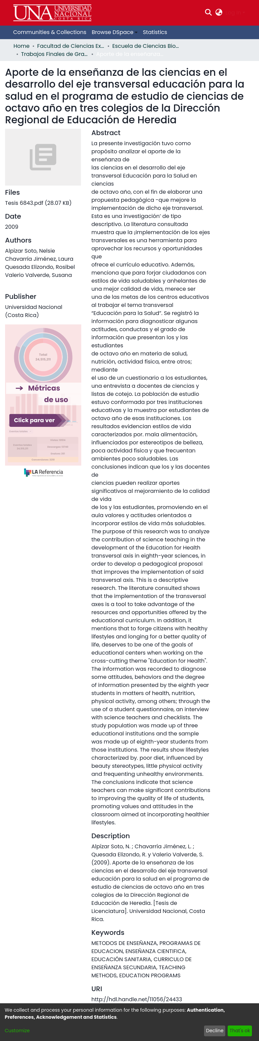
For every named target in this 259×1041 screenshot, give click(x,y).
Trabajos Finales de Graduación (55, 54)
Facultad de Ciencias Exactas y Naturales (71, 46)
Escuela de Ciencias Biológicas (146, 46)
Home (21, 46)
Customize (17, 1030)
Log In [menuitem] (233, 13)
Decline (215, 1030)
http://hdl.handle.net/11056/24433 (136, 999)
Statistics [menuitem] (155, 32)
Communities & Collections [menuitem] (49, 32)
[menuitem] (218, 13)
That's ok (240, 1030)
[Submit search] (208, 13)
